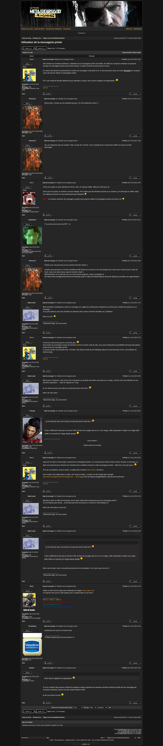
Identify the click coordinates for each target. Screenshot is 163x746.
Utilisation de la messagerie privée (41, 42)
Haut (23, 94)
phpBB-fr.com (86, 744)
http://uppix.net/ (88, 590)
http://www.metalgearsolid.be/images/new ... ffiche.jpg (62, 477)
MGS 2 (52, 600)
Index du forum (39, 29)
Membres (129, 29)
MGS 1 (45, 600)
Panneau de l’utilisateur (54, 29)
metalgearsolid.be (70, 740)
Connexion (67, 29)
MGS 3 (58, 600)
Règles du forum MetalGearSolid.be (54, 38)
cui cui (45, 88)
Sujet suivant (137, 52)
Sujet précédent (127, 52)
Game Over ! (91, 470)
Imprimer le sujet (28, 52)
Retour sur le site (27, 29)
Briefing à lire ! (37, 38)
